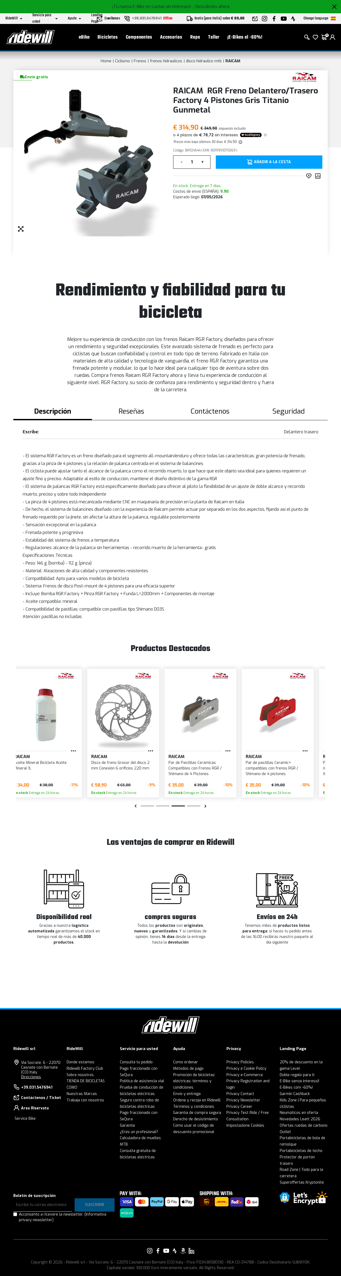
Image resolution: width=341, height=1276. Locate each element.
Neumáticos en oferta (299, 1112)
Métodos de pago (188, 1068)
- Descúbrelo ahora (210, 6)
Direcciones (31, 1077)
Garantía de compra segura (197, 1112)
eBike (84, 37)
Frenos (140, 61)
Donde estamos (80, 1062)
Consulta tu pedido (136, 1062)
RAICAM (232, 61)
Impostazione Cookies (245, 1125)
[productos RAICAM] (304, 76)
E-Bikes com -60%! (296, 1087)
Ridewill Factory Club (85, 1068)
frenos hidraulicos (166, 61)
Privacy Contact (240, 1093)
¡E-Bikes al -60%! (244, 37)
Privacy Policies (240, 1062)
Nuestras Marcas (82, 1093)
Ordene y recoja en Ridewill (197, 1100)
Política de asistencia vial (142, 1081)
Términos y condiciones (193, 1106)
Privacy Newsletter (243, 1100)
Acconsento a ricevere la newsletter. (62, 1217)
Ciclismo (122, 61)
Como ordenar (185, 1062)
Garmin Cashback (295, 1093)
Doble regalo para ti (297, 1074)
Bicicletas (108, 37)
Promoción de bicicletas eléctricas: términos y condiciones (194, 1081)
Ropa (195, 37)
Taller (213, 37)
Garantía (127, 1125)
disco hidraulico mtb (204, 61)
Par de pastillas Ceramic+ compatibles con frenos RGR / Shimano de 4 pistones (280, 768)
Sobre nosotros (80, 1074)
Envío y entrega (187, 1093)
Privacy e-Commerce (244, 1074)
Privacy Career (239, 1106)
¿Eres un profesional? (139, 1131)
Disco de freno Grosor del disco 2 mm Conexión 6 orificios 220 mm (129, 765)
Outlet (285, 1131)
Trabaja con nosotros (85, 1100)
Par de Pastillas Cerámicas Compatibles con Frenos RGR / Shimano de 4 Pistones (203, 768)
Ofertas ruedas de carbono (303, 1125)
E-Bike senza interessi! (299, 1081)
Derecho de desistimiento (195, 1119)
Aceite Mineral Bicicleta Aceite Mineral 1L (49, 765)
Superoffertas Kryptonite (302, 1182)
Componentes (139, 37)
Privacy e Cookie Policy (246, 1068)
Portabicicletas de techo (301, 1150)
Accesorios (171, 37)
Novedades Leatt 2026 (300, 1119)
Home (106, 61)
